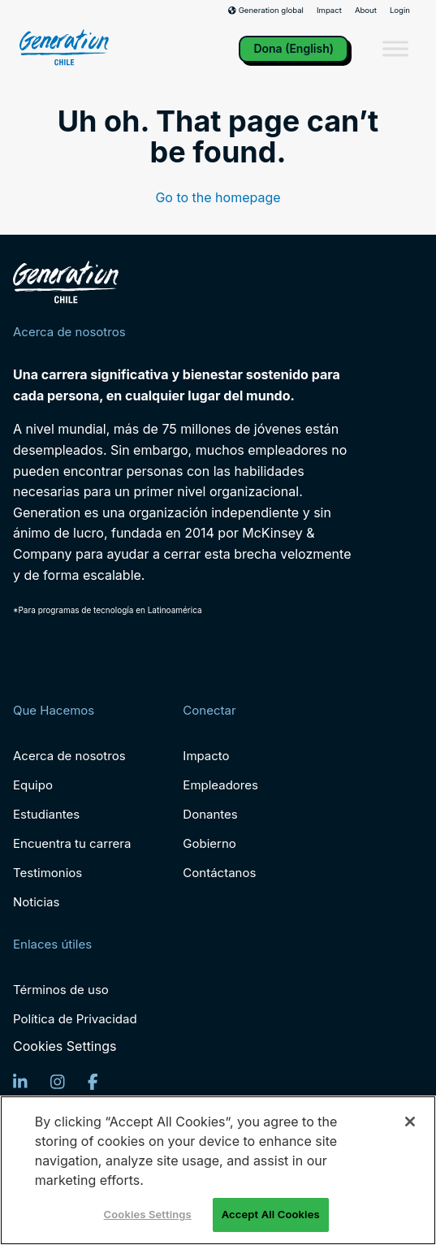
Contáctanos (219, 872)
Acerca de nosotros (69, 755)
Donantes (210, 814)
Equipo (33, 785)
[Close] (410, 1121)
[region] (218, 1170)
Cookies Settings (64, 1046)
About (366, 10)
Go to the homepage (217, 197)
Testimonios (47, 872)
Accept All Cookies (271, 1214)
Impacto (206, 755)
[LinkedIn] (20, 1082)
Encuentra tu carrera (72, 843)
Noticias (36, 902)
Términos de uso (61, 989)
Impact (329, 10)
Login (400, 10)
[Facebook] (93, 1082)
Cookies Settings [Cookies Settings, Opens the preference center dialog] (148, 1214)
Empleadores (220, 785)
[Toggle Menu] (395, 49)
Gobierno (209, 843)
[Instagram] (57, 1082)
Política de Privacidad (75, 1019)
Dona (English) (293, 48)
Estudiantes (46, 814)
